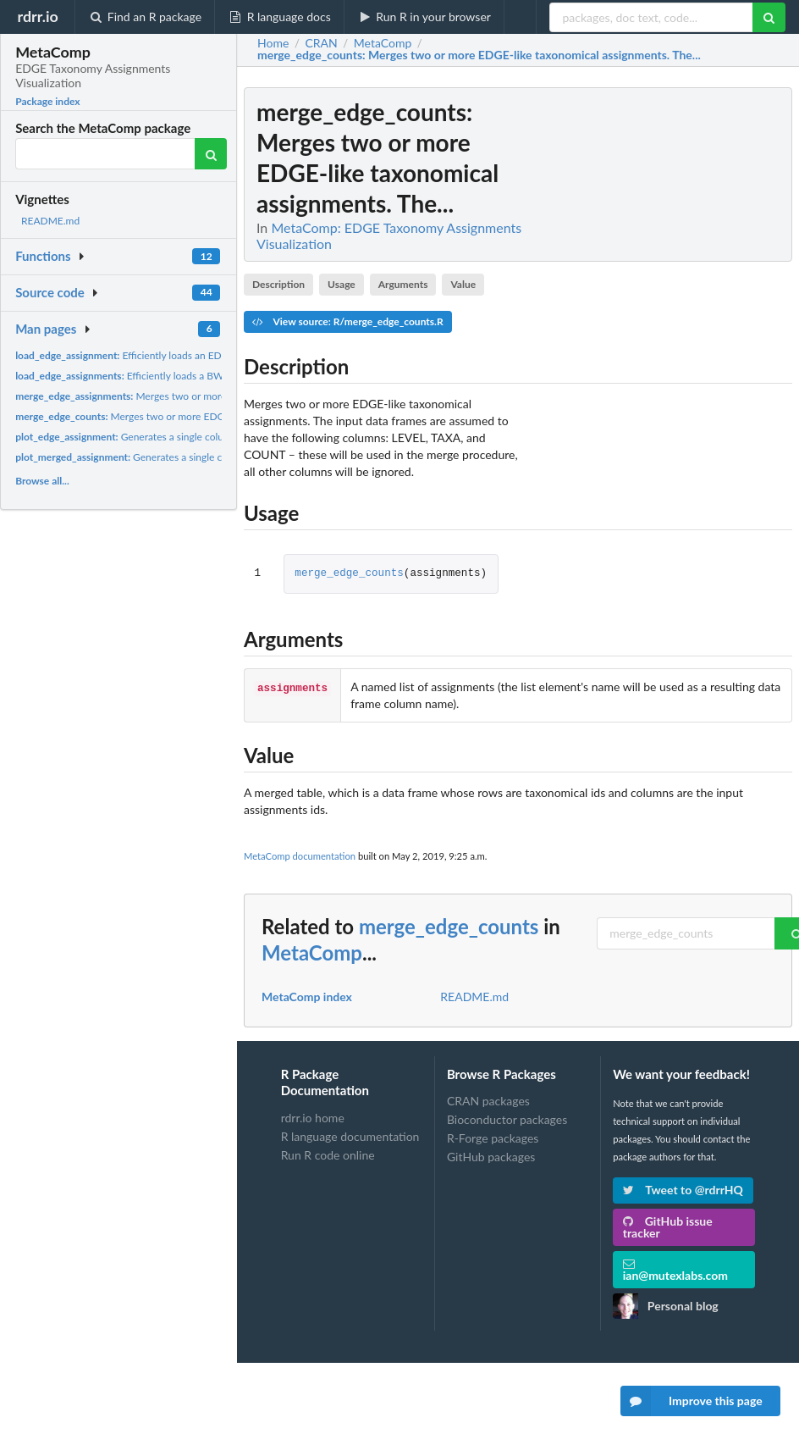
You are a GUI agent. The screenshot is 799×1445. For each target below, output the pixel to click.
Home (273, 43)
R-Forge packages (492, 1138)
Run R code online (328, 1155)
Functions (42, 255)
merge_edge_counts (349, 574)
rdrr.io (37, 16)
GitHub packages (491, 1156)
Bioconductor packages (507, 1119)
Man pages (45, 328)
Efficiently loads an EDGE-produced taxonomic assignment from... (214, 355)
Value (463, 284)
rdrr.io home (312, 1118)
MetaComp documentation (299, 855)
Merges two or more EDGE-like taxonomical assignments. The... (215, 396)
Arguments (403, 284)
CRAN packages (488, 1101)
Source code (50, 292)
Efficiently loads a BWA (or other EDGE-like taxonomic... (195, 375)
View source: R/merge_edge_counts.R (348, 321)
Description (278, 284)
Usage (341, 284)
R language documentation (350, 1136)
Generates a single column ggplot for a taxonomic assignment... (207, 436)
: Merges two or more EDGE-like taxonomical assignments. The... (479, 55)
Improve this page (691, 1401)
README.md (50, 220)
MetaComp (312, 952)
